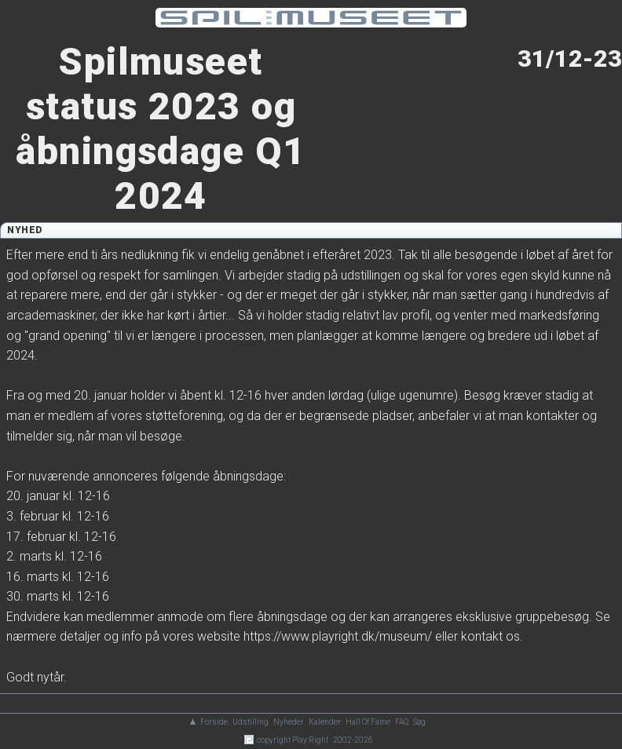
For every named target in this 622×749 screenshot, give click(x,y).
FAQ (401, 722)
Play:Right (310, 740)
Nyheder (288, 722)
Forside (214, 722)
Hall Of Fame (368, 722)
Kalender (325, 722)
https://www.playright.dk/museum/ (337, 636)
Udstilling (250, 722)
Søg (419, 722)
